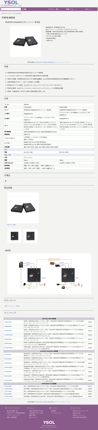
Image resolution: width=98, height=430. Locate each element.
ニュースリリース (56, 413)
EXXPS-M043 (8, 380)
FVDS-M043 (8, 391)
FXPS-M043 (8, 363)
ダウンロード (58, 62)
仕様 (40, 62)
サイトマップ (55, 427)
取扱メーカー (71, 9)
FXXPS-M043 (8, 367)
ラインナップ (67, 62)
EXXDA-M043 (8, 396)
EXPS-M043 (8, 376)
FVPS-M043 (8, 371)
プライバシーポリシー (45, 427)
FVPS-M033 (8, 359)
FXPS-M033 (8, 354)
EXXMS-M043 (8, 347)
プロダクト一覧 (54, 9)
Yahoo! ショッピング (79, 415)
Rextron (5, 13)
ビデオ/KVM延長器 (15, 13)
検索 (24, 9)
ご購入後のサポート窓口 (36, 413)
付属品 (45, 62)
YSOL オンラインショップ (80, 411)
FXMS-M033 (8, 322)
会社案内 (53, 411)
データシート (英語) (13, 306)
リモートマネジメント (13, 415)
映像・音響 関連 (12, 417)
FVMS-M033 (8, 326)
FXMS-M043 (8, 330)
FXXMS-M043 (8, 335)
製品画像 (50, 62)
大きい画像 (12, 224)
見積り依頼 (32, 415)
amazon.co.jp (76, 413)
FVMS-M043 (8, 339)
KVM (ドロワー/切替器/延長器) (16, 413)
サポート (89, 9)
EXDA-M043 (8, 394)
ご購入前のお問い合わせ (36, 411)
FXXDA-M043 (8, 389)
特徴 (37, 62)
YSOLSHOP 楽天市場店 (79, 417)
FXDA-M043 (8, 386)
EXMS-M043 (8, 343)
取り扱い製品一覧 (12, 411)
